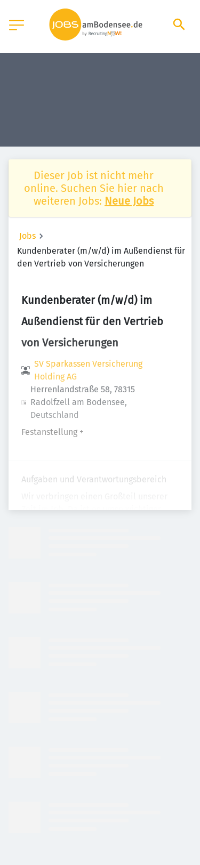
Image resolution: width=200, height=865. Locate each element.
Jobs (27, 236)
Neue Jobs (129, 201)
